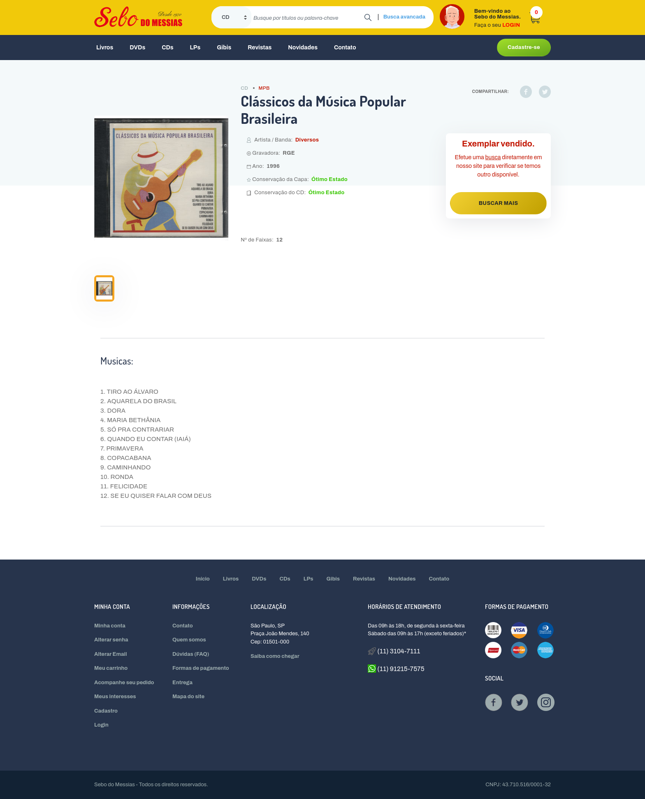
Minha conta (109, 626)
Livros (104, 47)
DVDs (137, 47)
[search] (307, 17)
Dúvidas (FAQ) (190, 654)
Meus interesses (115, 696)
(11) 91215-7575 (396, 668)
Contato (345, 47)
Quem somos (189, 640)
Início (203, 579)
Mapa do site (188, 696)
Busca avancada (404, 17)
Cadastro (106, 711)
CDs (167, 47)
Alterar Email (110, 654)
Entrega (182, 682)
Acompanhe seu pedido (124, 682)
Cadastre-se (524, 47)
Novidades (303, 47)
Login (101, 725)
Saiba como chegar (275, 656)
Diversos (307, 140)
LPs (195, 47)
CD (244, 88)
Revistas (259, 47)
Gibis (224, 47)
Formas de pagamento (200, 668)
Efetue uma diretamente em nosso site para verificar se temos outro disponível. (498, 166)
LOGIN (511, 25)
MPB (264, 88)
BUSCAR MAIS (498, 203)
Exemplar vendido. (498, 143)
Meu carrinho (111, 668)
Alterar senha (111, 640)
